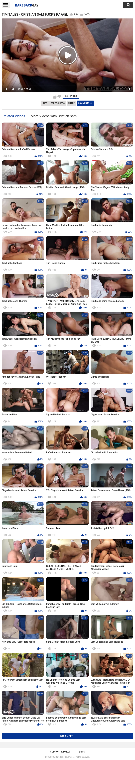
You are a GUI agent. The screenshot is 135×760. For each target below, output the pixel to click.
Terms (81, 751)
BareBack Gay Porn (64, 757)
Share (71, 103)
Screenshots (58, 103)
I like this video (55, 97)
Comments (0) (85, 103)
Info (45, 103)
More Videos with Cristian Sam (54, 116)
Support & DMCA (60, 751)
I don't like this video (59, 97)
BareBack (26, 5)
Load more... (67, 736)
